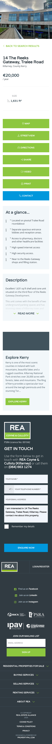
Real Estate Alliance (26, 715)
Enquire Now (26, 547)
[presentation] (25, 536)
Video (27, 171)
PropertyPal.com (26, 737)
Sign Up (26, 652)
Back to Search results (22, 46)
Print (27, 183)
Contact (27, 195)
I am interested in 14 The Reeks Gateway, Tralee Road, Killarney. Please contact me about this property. (26, 514)
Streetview (27, 135)
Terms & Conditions (26, 726)
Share (27, 159)
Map (27, 123)
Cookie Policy (26, 722)
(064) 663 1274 (20, 467)
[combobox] (9, 489)
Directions (27, 147)
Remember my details (23, 526)
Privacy (26, 731)
